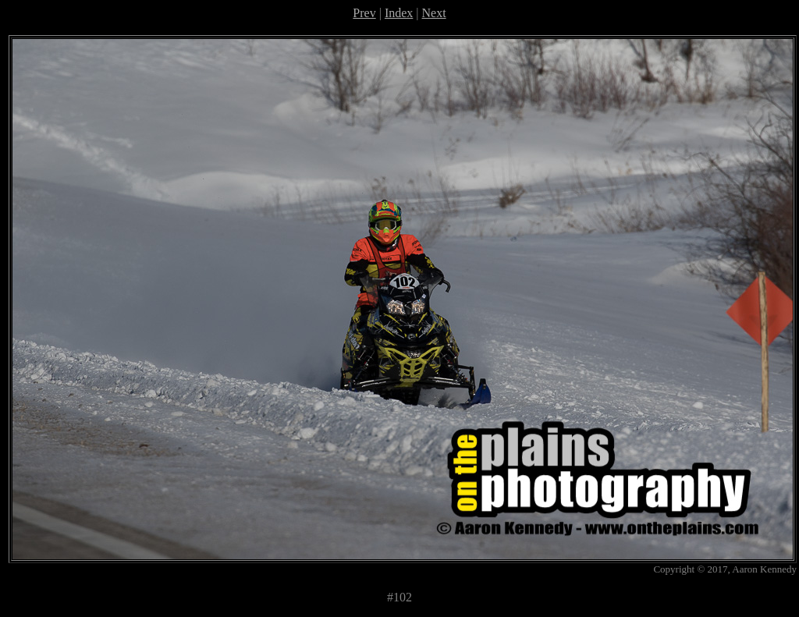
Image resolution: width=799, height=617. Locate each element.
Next (434, 13)
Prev (364, 13)
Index (399, 13)
